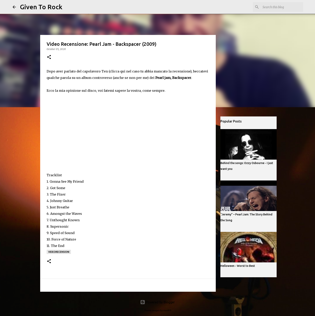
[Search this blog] (282, 7)
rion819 (167, 310)
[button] (49, 57)
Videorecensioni (58, 252)
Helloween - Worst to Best (237, 265)
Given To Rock (41, 6)
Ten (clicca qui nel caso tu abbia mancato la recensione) (146, 71)
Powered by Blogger (157, 302)
